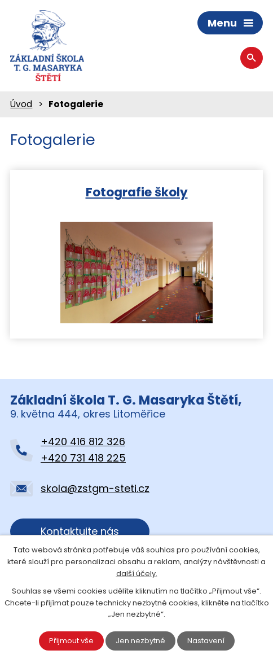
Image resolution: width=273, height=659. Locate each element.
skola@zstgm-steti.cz (95, 488)
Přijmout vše (71, 640)
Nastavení (205, 640)
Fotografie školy (137, 191)
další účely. (136, 573)
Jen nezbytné (140, 640)
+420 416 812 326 (83, 441)
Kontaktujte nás (80, 531)
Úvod (21, 104)
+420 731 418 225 (83, 458)
